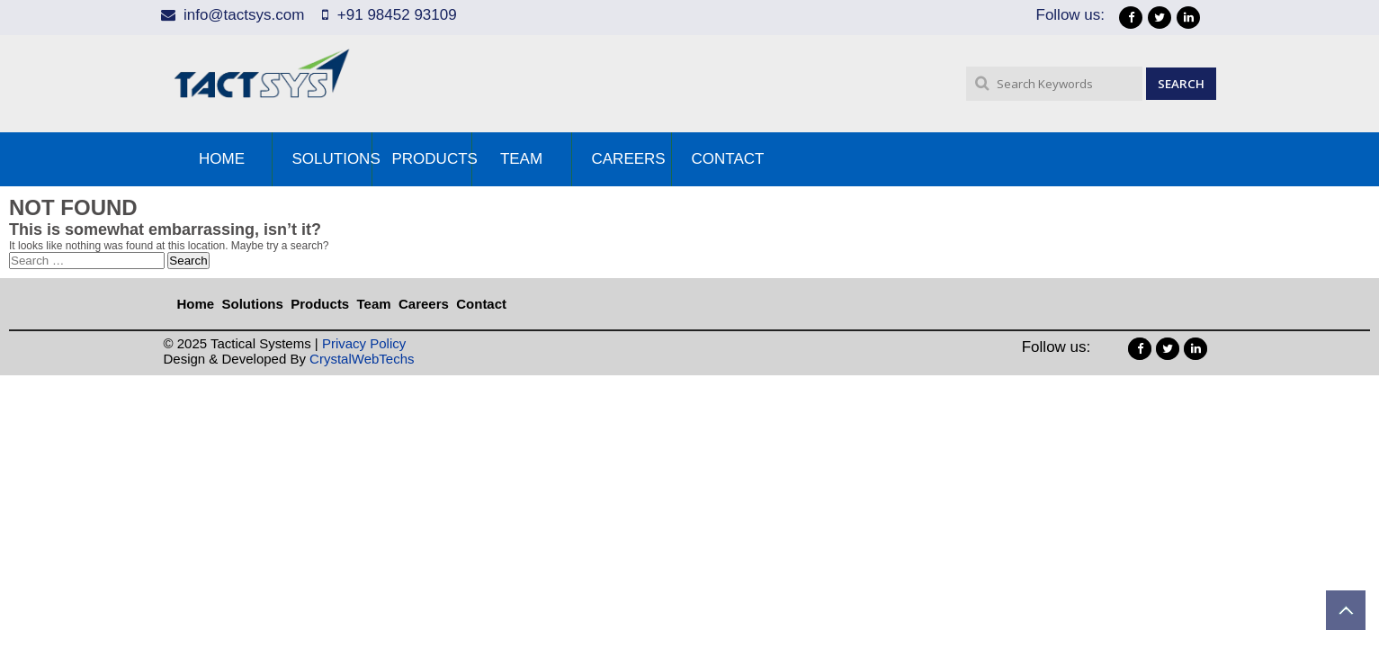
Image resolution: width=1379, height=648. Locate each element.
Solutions (332, 158)
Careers (629, 158)
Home (222, 158)
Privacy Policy (364, 343)
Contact (728, 158)
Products (431, 158)
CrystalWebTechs (361, 358)
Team (521, 158)
